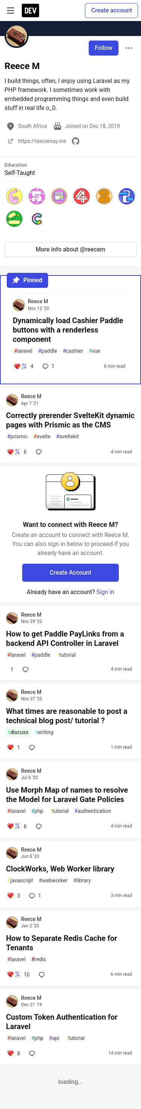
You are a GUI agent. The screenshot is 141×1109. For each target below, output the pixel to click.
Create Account (70, 572)
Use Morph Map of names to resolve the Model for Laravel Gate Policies (67, 794)
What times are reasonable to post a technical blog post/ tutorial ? (66, 716)
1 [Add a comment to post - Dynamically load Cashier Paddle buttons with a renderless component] (48, 366)
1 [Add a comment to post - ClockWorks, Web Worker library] (34, 895)
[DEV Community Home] (30, 10)
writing (43, 732)
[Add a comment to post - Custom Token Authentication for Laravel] (13, 1053)
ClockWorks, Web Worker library (60, 868)
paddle (47, 351)
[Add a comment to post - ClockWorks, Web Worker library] (13, 896)
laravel (23, 351)
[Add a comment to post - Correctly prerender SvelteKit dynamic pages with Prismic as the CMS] (16, 452)
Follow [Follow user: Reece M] (103, 47)
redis (38, 959)
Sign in (105, 592)
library (82, 881)
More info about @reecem (71, 249)
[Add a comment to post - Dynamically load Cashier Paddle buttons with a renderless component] (23, 366)
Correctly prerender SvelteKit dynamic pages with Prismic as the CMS (70, 420)
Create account (111, 10)
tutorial (66, 655)
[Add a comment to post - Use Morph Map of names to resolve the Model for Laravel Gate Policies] (16, 826)
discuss (18, 732)
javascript (20, 881)
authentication (92, 811)
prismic (17, 437)
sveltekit (67, 437)
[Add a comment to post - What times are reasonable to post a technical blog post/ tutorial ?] (13, 747)
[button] (14, 196)
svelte (41, 437)
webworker (53, 881)
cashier (73, 351)
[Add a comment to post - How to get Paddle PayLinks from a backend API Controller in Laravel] (10, 670)
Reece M (38, 301)
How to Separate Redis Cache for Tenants (61, 943)
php (37, 811)
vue (94, 351)
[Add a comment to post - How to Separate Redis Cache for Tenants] (18, 974)
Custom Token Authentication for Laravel (62, 1022)
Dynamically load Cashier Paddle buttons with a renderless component (68, 330)
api (54, 1038)
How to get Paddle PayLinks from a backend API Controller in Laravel (65, 638)
